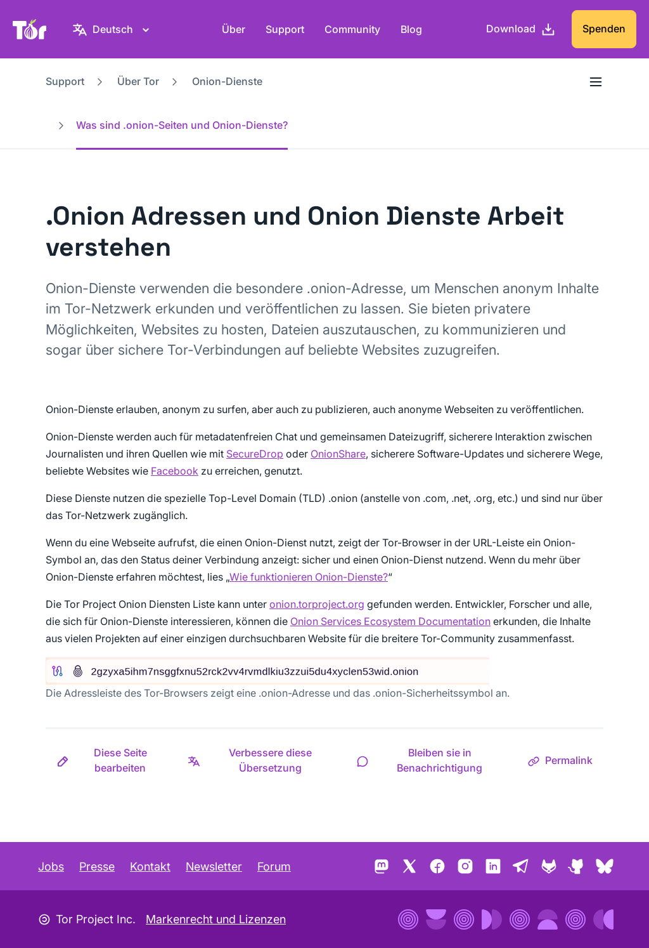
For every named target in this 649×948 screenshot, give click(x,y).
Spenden (604, 28)
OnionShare (338, 453)
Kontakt (150, 866)
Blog (411, 29)
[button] (111, 760)
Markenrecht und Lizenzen (216, 919)
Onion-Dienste (227, 81)
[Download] (521, 29)
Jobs (51, 866)
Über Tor (138, 81)
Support (285, 29)
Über (233, 29)
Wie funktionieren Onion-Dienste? (308, 576)
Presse (97, 866)
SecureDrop (254, 453)
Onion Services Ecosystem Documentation (390, 621)
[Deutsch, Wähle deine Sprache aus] (112, 29)
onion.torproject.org (316, 604)
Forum (274, 866)
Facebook (174, 470)
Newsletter (214, 866)
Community (352, 29)
